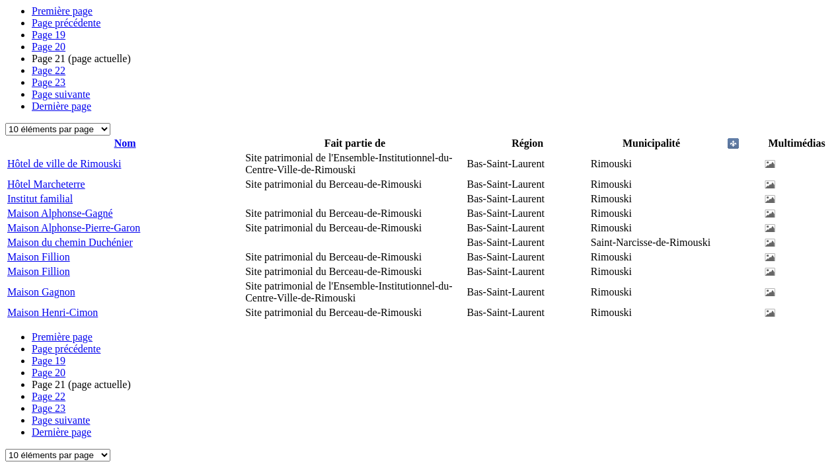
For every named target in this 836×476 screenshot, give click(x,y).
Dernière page (61, 106)
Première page (62, 11)
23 (48, 82)
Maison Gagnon (41, 292)
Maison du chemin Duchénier (70, 242)
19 (48, 34)
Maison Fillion (38, 256)
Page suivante (61, 94)
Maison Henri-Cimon (52, 312)
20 (48, 46)
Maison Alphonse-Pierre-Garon (73, 227)
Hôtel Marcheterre (46, 184)
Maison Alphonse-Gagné (60, 213)
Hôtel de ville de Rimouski (64, 163)
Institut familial (40, 198)
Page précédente (66, 22)
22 (48, 70)
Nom (125, 143)
